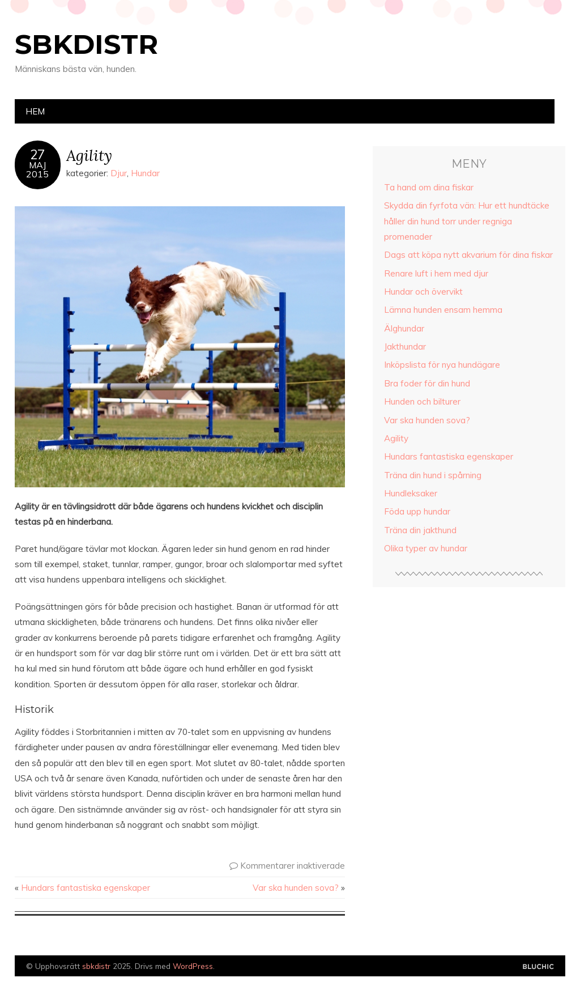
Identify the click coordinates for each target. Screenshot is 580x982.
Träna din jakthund (420, 530)
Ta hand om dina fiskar (429, 187)
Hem (35, 111)
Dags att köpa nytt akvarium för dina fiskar (468, 254)
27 (37, 155)
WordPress (193, 966)
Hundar (145, 173)
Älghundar (404, 328)
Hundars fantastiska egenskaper (85, 887)
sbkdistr (86, 44)
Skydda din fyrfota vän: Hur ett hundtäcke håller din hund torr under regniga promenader (466, 221)
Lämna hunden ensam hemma (443, 309)
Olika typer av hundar (425, 548)
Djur (118, 173)
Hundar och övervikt (423, 291)
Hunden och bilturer (422, 401)
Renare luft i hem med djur (436, 273)
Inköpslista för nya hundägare (442, 364)
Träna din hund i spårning (432, 475)
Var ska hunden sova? (296, 887)
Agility (89, 155)
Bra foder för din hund (427, 383)
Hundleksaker (410, 493)
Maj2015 (37, 169)
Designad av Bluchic (538, 967)
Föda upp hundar (417, 511)
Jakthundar (405, 346)
